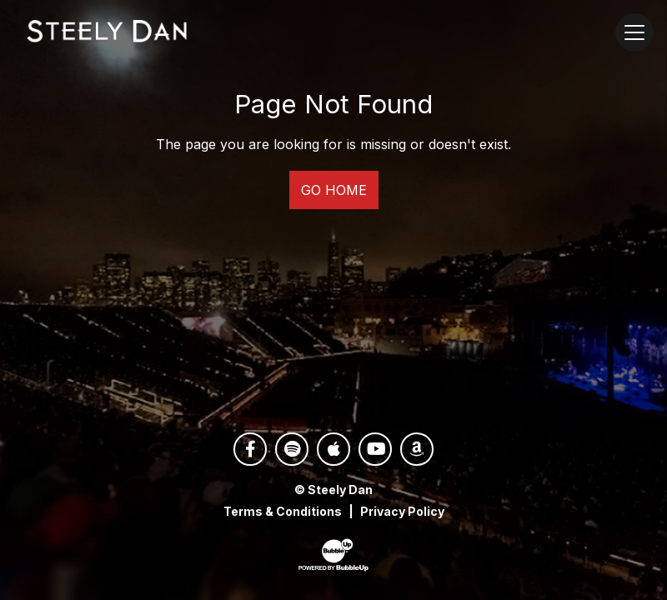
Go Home (334, 190)
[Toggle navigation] (634, 32)
